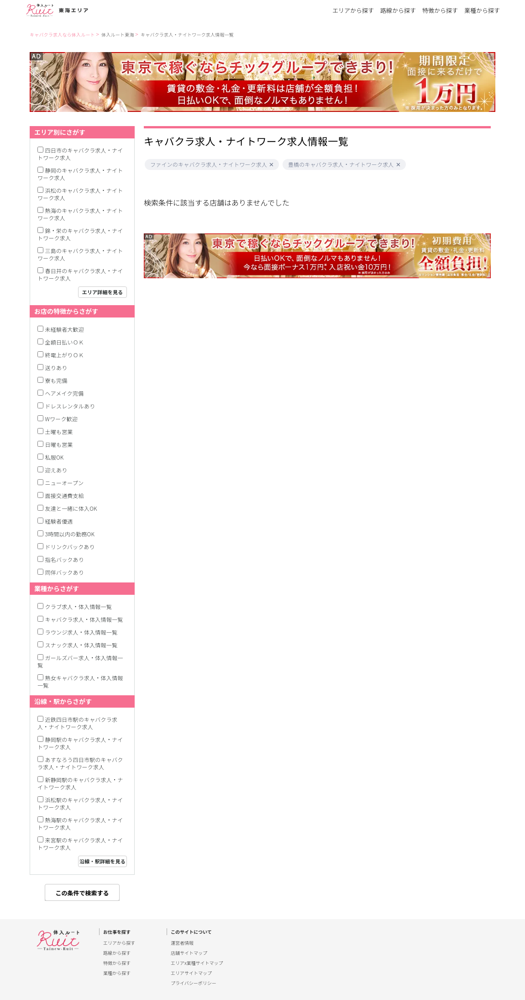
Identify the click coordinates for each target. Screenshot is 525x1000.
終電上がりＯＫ (64, 355)
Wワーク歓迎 (61, 419)
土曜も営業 (59, 431)
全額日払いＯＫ (64, 342)
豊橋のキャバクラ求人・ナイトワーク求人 (341, 164)
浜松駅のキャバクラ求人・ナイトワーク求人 (80, 803)
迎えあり (56, 470)
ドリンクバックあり (70, 546)
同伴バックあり (64, 572)
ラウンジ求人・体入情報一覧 (81, 632)
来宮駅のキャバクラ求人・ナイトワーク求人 (80, 843)
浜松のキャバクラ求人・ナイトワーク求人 (80, 193)
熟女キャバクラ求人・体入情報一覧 (80, 681)
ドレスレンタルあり (70, 406)
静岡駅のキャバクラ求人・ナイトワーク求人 (80, 743)
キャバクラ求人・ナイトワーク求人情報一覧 (187, 34)
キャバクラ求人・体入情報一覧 (84, 619)
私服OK (54, 457)
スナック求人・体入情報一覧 (81, 645)
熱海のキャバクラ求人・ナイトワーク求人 (80, 214)
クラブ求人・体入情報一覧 (78, 606)
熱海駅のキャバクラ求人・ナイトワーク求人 (80, 823)
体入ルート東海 (117, 34)
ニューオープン (64, 483)
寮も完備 (56, 380)
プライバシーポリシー (193, 983)
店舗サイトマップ (189, 953)
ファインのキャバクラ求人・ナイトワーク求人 (208, 164)
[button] (271, 165)
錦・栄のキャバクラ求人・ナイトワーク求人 (80, 234)
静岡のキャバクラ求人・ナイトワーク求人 (80, 173)
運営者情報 (182, 943)
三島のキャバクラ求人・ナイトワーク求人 (80, 254)
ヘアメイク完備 (64, 393)
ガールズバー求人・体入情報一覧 (80, 661)
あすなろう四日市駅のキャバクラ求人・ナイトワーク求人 (80, 763)
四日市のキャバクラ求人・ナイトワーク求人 (80, 153)
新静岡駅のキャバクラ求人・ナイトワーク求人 (80, 783)
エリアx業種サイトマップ (197, 963)
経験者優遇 (59, 521)
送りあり (56, 367)
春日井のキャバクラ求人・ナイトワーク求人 (80, 274)
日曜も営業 (59, 444)
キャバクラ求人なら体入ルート (62, 34)
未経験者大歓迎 (64, 329)
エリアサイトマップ (191, 973)
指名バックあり (64, 559)
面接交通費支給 (64, 495)
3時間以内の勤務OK (70, 534)
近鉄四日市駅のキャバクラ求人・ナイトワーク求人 (77, 722)
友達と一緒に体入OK (71, 508)
